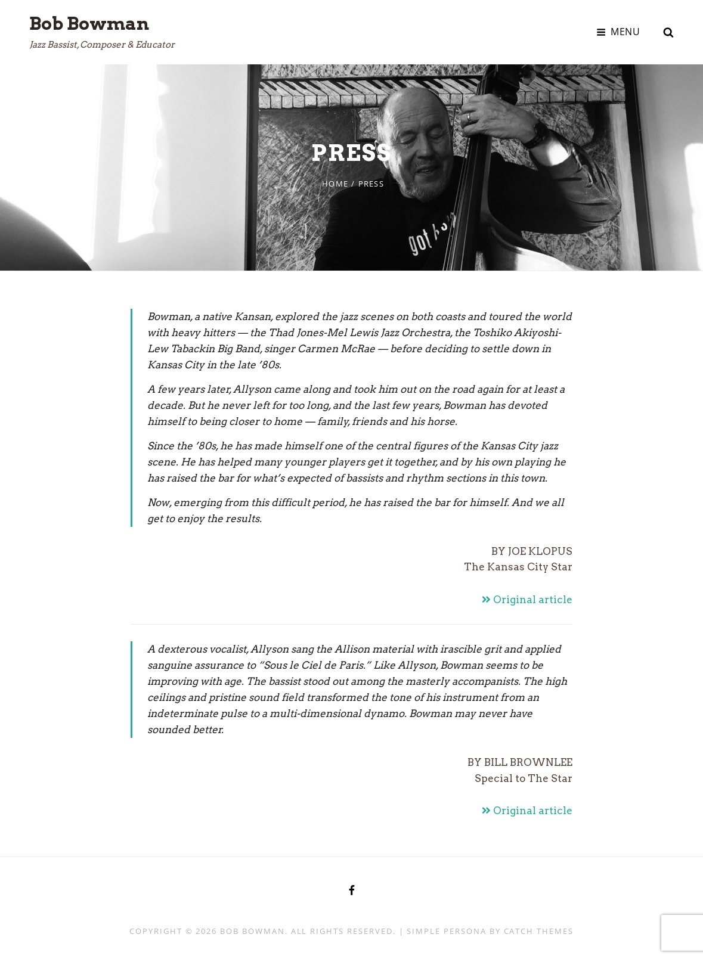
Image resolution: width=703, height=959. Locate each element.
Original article (527, 600)
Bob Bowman (89, 23)
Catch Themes (539, 931)
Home (335, 183)
